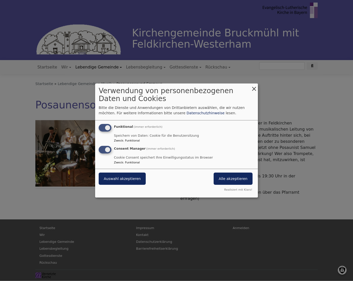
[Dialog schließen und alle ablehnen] (254, 86)
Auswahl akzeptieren (122, 179)
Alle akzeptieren (233, 179)
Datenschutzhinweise (206, 113)
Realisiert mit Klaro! (238, 189)
